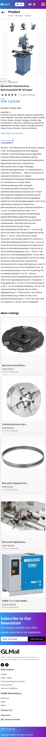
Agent (3, 705)
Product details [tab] (6, 140)
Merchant (5, 698)
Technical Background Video (13, 681)
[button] (19, 4)
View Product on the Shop (12, 133)
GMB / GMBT (6, 678)
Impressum (6, 715)
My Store (19, 15)
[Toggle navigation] (43, 4)
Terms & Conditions (9, 688)
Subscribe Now (36, 639)
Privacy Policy (6, 685)
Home (10, 15)
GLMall (4, 674)
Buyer (3, 701)
